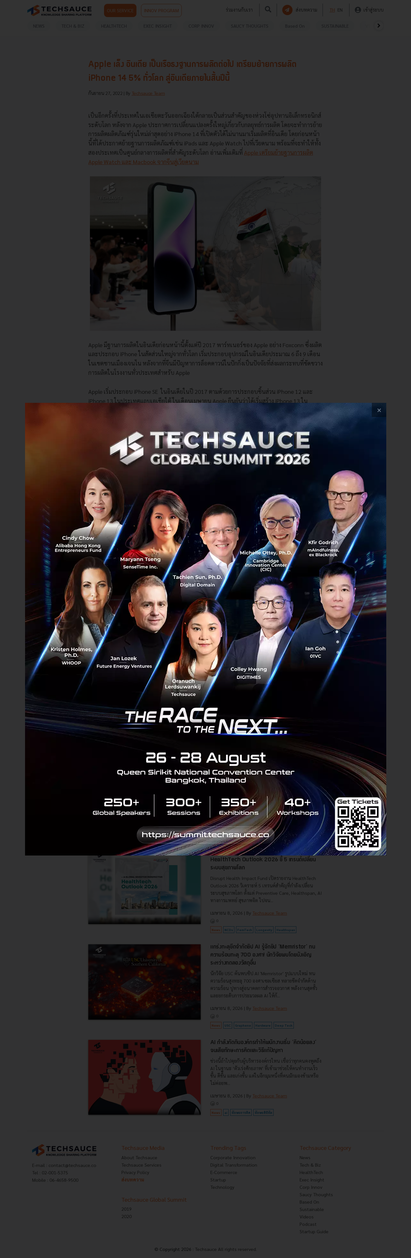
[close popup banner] (379, 410)
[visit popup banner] (205, 629)
